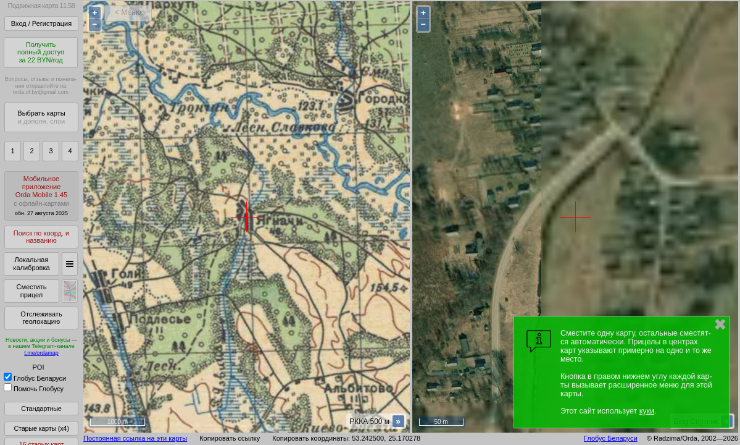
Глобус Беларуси (35, 378)
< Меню (128, 12)
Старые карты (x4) (41, 428)
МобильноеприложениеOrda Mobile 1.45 (41, 195)
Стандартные (41, 408)
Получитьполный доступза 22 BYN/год (40, 52)
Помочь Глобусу (34, 388)
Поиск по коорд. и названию (41, 237)
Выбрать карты (41, 117)
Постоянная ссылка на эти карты (135, 438)
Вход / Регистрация (41, 23)
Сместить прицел (31, 291)
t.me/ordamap (41, 353)
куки (646, 411)
